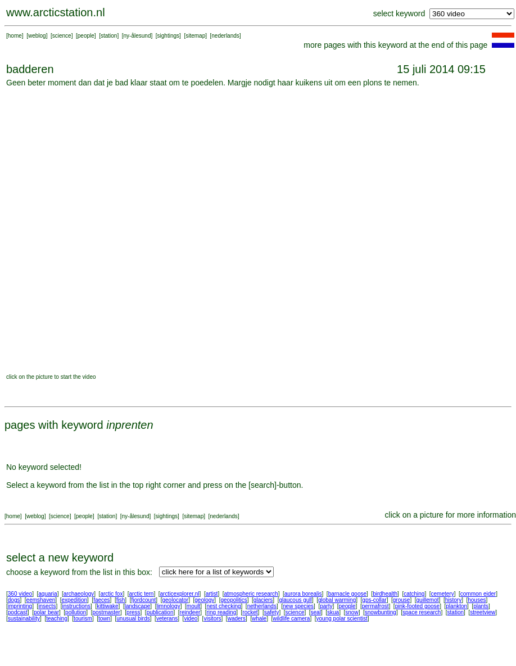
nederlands (225, 36)
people (86, 36)
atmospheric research (251, 594)
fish (120, 600)
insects (47, 606)
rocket (249, 612)
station (109, 36)
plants (480, 606)
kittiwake (107, 606)
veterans (167, 618)
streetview (482, 612)
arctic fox (111, 594)
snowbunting (380, 612)
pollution (75, 612)
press (133, 612)
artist (212, 594)
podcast (18, 612)
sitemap (195, 36)
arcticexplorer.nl (180, 594)
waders (237, 618)
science (61, 36)
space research (421, 612)
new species (298, 606)
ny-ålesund (137, 36)
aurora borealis (303, 594)
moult (193, 606)
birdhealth (385, 594)
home (15, 36)
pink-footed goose (417, 606)
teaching (56, 618)
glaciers (263, 600)
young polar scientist (342, 618)
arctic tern (141, 594)
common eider (478, 594)
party (326, 606)
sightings (168, 36)
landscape (138, 606)
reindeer (190, 612)
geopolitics (233, 600)
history (453, 600)
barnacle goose (347, 594)
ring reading (221, 612)
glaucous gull (295, 600)
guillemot (428, 600)
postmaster (106, 612)
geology (204, 600)
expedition (74, 600)
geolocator (175, 600)
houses (477, 600)
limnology (168, 606)
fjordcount (143, 600)
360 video (20, 594)
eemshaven (41, 600)
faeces (101, 600)
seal (316, 612)
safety (271, 612)
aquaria (47, 594)
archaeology (79, 594)
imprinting (20, 606)
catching (414, 594)
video (190, 618)
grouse (401, 600)
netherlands (262, 606)
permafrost (375, 606)
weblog (37, 36)
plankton (456, 606)
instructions (76, 606)
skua (333, 612)
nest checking (223, 606)
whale (259, 618)
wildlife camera (291, 618)
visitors (212, 618)
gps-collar (374, 600)
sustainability (24, 618)
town (104, 618)
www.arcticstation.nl (55, 12)
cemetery (442, 594)
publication (160, 612)
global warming (337, 600)
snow (351, 612)
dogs (14, 600)
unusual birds (133, 618)
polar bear (46, 612)
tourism (83, 618)
